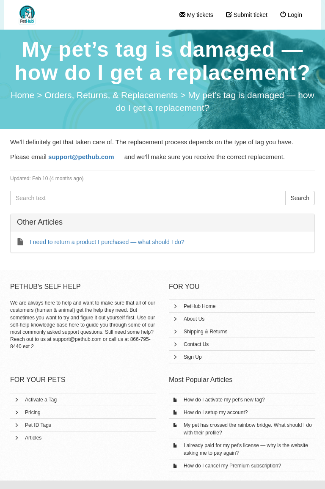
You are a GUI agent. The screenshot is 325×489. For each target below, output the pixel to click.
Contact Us (196, 344)
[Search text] (148, 198)
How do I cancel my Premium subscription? (232, 466)
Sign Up (193, 357)
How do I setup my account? (216, 412)
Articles (33, 438)
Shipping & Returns (205, 332)
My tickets (196, 14)
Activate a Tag (41, 400)
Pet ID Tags (38, 425)
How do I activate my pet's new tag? (224, 400)
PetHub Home (199, 306)
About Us (194, 319)
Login (291, 14)
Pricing (33, 412)
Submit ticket (246, 14)
